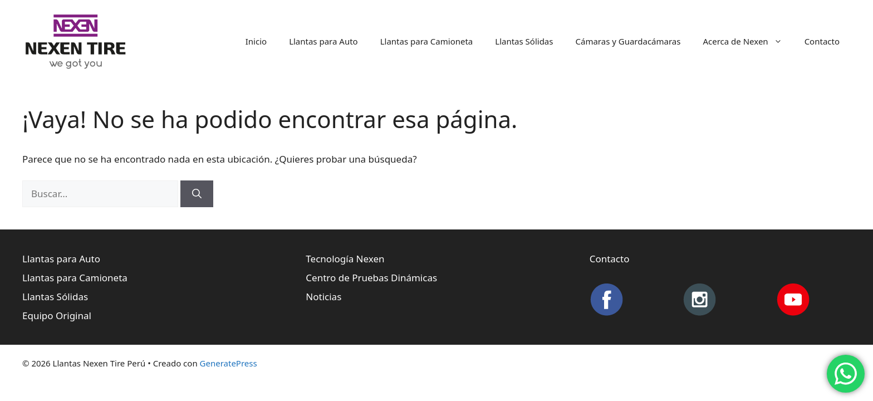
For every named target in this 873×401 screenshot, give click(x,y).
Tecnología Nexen (345, 258)
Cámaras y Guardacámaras (627, 41)
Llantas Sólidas (524, 41)
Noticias (323, 296)
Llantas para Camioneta (426, 41)
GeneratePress (228, 363)
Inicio (256, 41)
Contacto (822, 41)
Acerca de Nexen (748, 41)
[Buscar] (196, 193)
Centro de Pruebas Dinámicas (371, 277)
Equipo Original (56, 315)
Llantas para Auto (323, 41)
